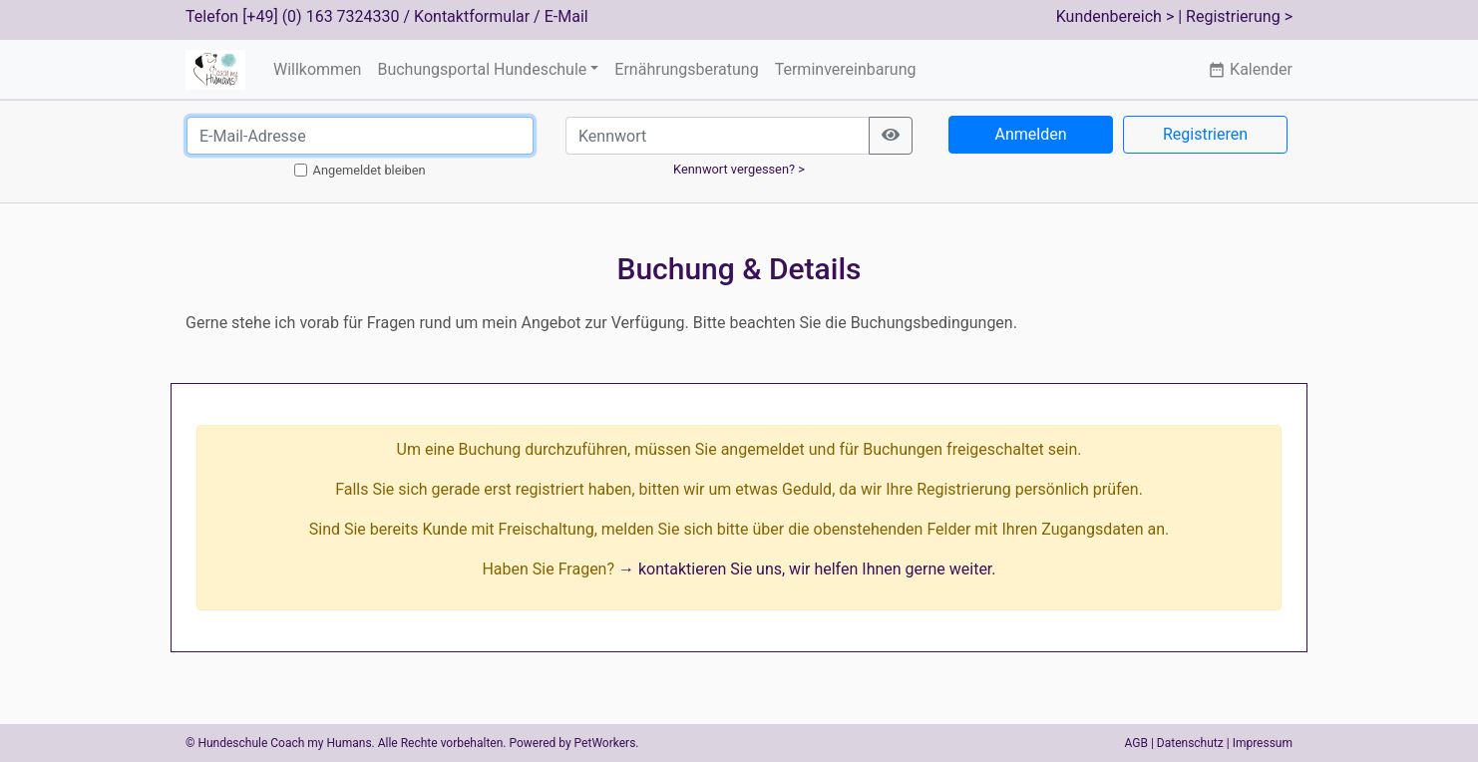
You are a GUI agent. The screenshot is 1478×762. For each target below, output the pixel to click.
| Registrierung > (1235, 16)
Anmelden (1030, 134)
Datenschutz (1190, 743)
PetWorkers (605, 743)
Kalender (1250, 69)
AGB (1136, 743)
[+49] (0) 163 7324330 (320, 16)
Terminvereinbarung (846, 69)
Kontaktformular (472, 16)
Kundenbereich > (1115, 16)
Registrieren (1205, 134)
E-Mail (566, 16)
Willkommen (317, 69)
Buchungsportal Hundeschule (481, 69)
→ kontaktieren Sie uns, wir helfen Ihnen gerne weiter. (807, 569)
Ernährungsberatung (686, 69)
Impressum (1263, 743)
